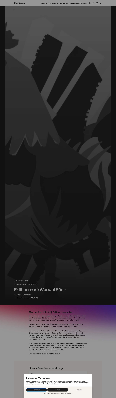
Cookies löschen (48, 393)
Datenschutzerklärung (66, 393)
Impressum (56, 393)
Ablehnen (58, 389)
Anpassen (79, 389)
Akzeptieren (36, 389)
